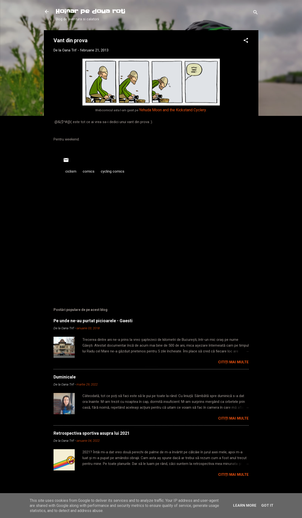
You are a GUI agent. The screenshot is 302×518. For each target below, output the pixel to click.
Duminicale (65, 376)
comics (88, 171)
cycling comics (112, 171)
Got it (267, 505)
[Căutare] (255, 13)
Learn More (244, 505)
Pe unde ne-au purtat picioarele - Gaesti (93, 320)
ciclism (70, 171)
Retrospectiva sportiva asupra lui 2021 (92, 433)
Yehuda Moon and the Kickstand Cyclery (172, 110)
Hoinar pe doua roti (90, 11)
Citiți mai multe (233, 362)
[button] (246, 41)
